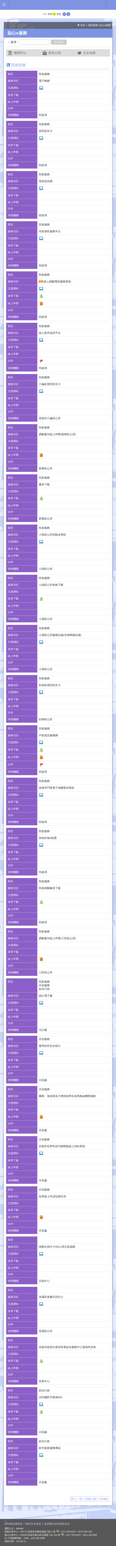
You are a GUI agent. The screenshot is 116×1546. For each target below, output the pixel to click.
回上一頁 (76, 1499)
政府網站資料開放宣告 (57, 1523)
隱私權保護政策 (14, 1523)
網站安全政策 (33, 1523)
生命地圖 (89, 53)
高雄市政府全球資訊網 (57, 5)
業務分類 (54, 53)
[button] (4, 4)
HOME (104, 1499)
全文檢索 (111, 4)
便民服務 (93, 25)
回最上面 (90, 1499)
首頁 (82, 25)
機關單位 (20, 53)
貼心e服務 (105, 25)
